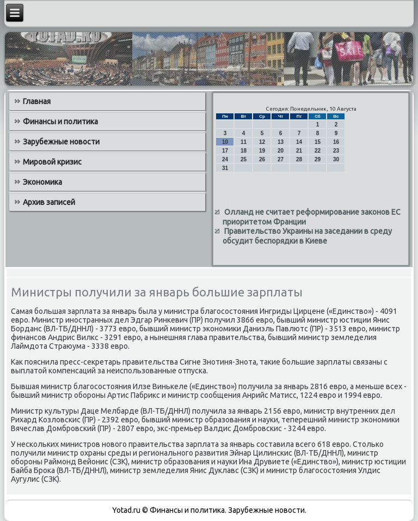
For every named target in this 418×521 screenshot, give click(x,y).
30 (336, 159)
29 (318, 159)
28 (299, 159)
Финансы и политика (60, 121)
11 (244, 142)
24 (225, 159)
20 (281, 151)
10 (225, 142)
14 (299, 142)
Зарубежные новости (61, 141)
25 (244, 159)
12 (262, 142)
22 (318, 151)
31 (225, 168)
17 (225, 151)
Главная (37, 101)
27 (281, 159)
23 (336, 151)
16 (336, 142)
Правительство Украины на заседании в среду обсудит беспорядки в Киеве (307, 236)
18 (244, 151)
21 (299, 151)
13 (281, 142)
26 (262, 159)
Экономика (42, 182)
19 (262, 151)
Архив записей (49, 202)
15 (318, 142)
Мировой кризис (52, 161)
